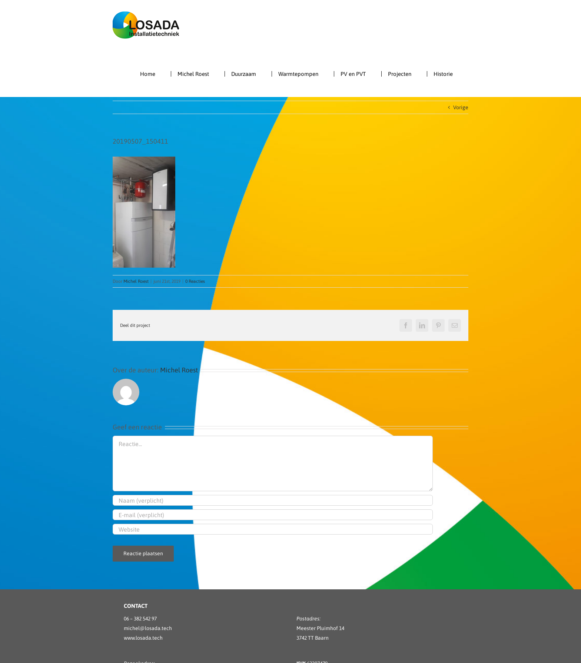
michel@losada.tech (148, 628)
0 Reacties (195, 281)
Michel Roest (136, 281)
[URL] (273, 529)
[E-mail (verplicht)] (273, 514)
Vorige (460, 107)
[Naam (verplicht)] (273, 500)
